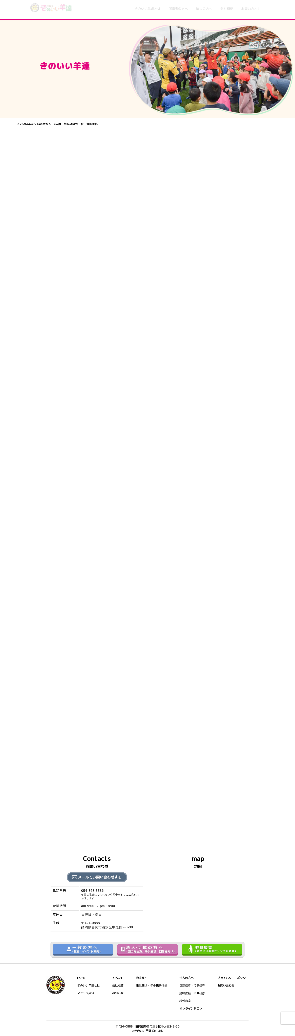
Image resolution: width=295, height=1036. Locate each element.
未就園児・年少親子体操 (151, 985)
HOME (81, 978)
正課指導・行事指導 (192, 985)
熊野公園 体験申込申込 (68, 829)
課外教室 (185, 1001)
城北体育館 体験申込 (66, 780)
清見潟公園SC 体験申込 (69, 816)
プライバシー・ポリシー (233, 978)
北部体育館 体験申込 (66, 767)
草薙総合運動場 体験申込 (70, 804)
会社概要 (226, 9)
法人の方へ (204, 9)
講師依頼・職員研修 (192, 993)
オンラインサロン (190, 1009)
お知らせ (117, 993)
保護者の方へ (178, 9)
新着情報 (56, 135)
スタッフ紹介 (85, 993)
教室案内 (141, 978)
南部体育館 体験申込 (66, 792)
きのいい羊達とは (147, 9)
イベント (117, 978)
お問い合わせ (251, 9)
